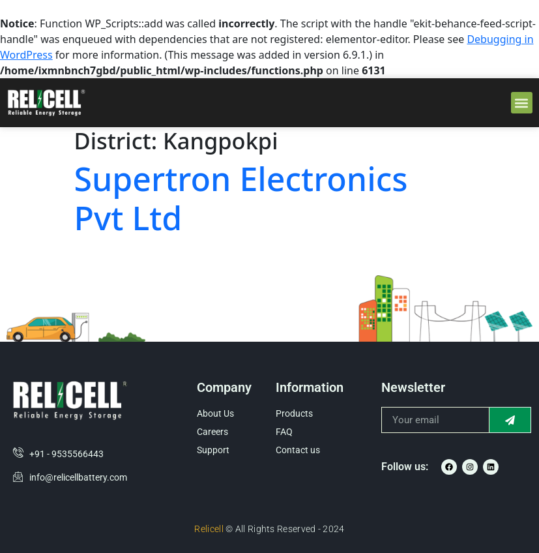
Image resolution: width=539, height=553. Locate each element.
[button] (521, 102)
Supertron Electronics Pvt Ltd (241, 198)
